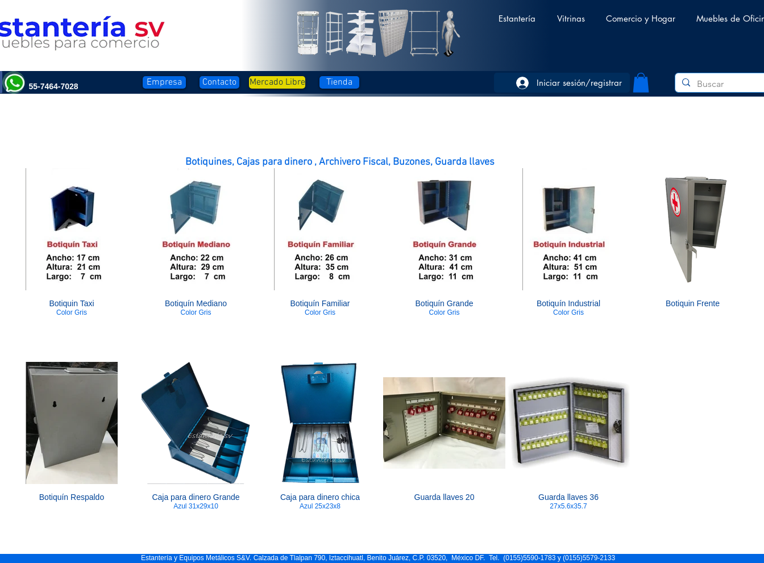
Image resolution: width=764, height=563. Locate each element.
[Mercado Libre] (277, 82)
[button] (517, 13)
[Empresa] (164, 82)
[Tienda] (339, 82)
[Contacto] (219, 82)
